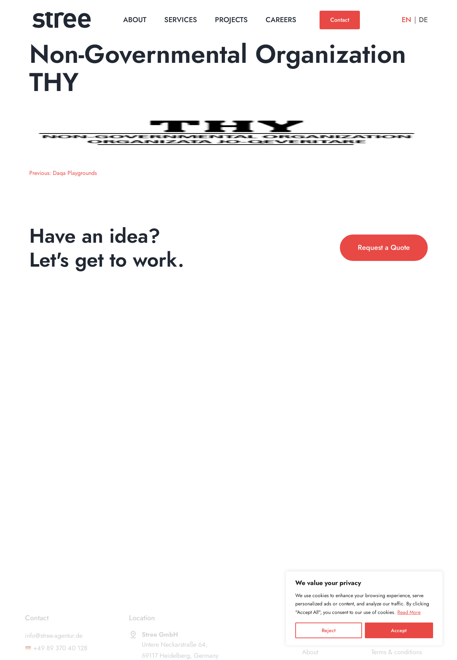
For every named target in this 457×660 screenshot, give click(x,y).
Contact (339, 20)
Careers (281, 20)
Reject (329, 630)
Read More (409, 612)
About (134, 20)
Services (180, 20)
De (423, 20)
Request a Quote (384, 247)
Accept (399, 630)
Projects (231, 20)
